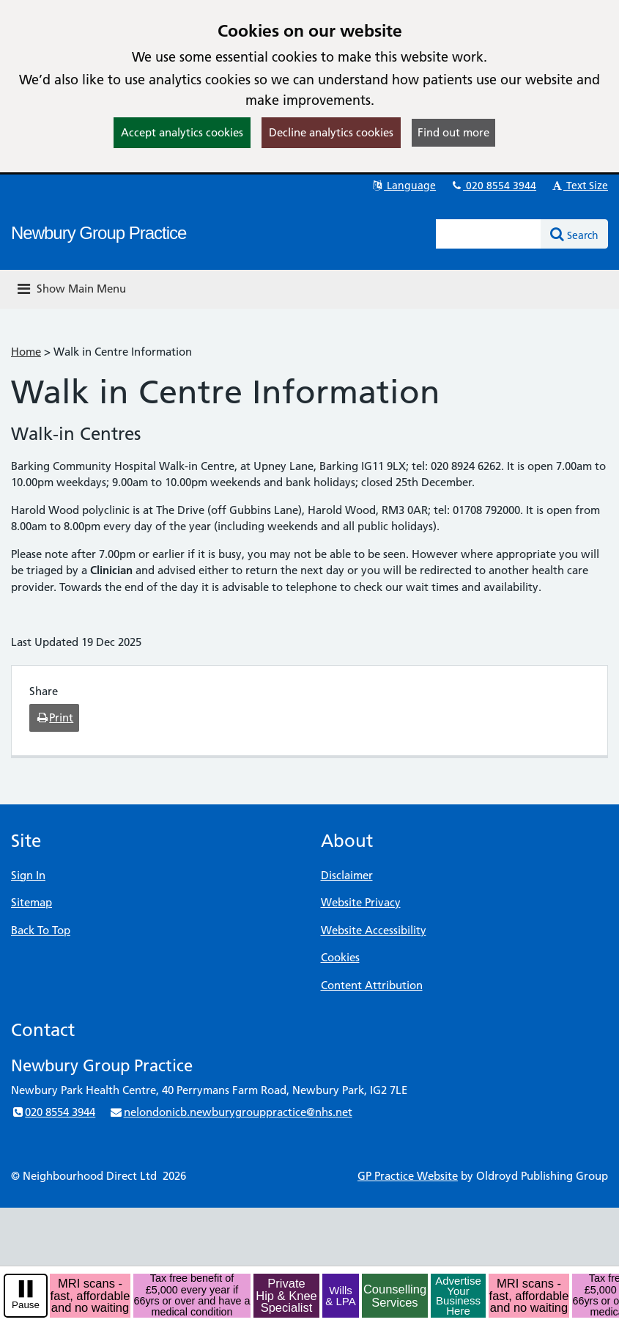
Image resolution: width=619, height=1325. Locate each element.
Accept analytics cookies (182, 132)
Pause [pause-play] (26, 1304)
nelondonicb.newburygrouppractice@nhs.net (230, 1112)
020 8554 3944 (493, 185)
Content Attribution (372, 985)
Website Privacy (361, 902)
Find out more (453, 132)
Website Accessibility (373, 930)
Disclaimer (347, 875)
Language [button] (403, 185)
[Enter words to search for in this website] (488, 234)
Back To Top (40, 930)
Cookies (340, 957)
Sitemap (31, 902)
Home (26, 352)
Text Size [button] (579, 185)
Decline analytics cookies (331, 132)
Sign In (28, 875)
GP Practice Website (407, 1176)
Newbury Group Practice (98, 233)
